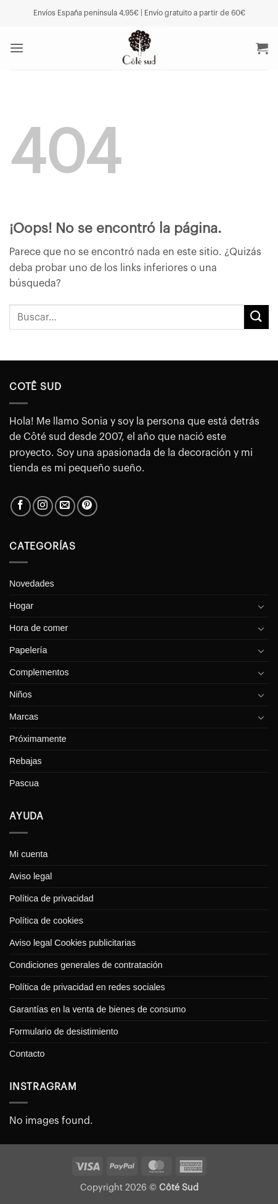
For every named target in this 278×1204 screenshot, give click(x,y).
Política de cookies (46, 920)
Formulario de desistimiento (63, 1031)
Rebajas (25, 761)
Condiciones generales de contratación (86, 965)
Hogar (21, 606)
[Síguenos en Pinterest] (87, 506)
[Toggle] (261, 606)
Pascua (24, 783)
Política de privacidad (51, 898)
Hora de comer (38, 628)
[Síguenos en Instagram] (43, 506)
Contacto (27, 1054)
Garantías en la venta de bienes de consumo (97, 1009)
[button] (17, 48)
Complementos (39, 672)
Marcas (23, 717)
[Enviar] (256, 317)
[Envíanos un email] (65, 506)
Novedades (31, 583)
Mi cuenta (28, 854)
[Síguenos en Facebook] (20, 506)
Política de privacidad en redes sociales (87, 987)
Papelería (28, 650)
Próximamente (38, 739)
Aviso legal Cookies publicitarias (72, 943)
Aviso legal (30, 876)
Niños (20, 694)
